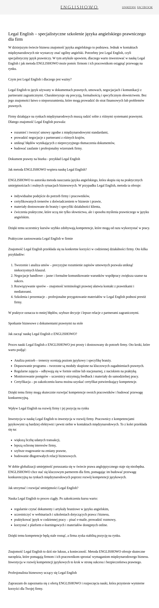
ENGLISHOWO (79, 7)
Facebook (145, 7)
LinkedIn (129, 7)
